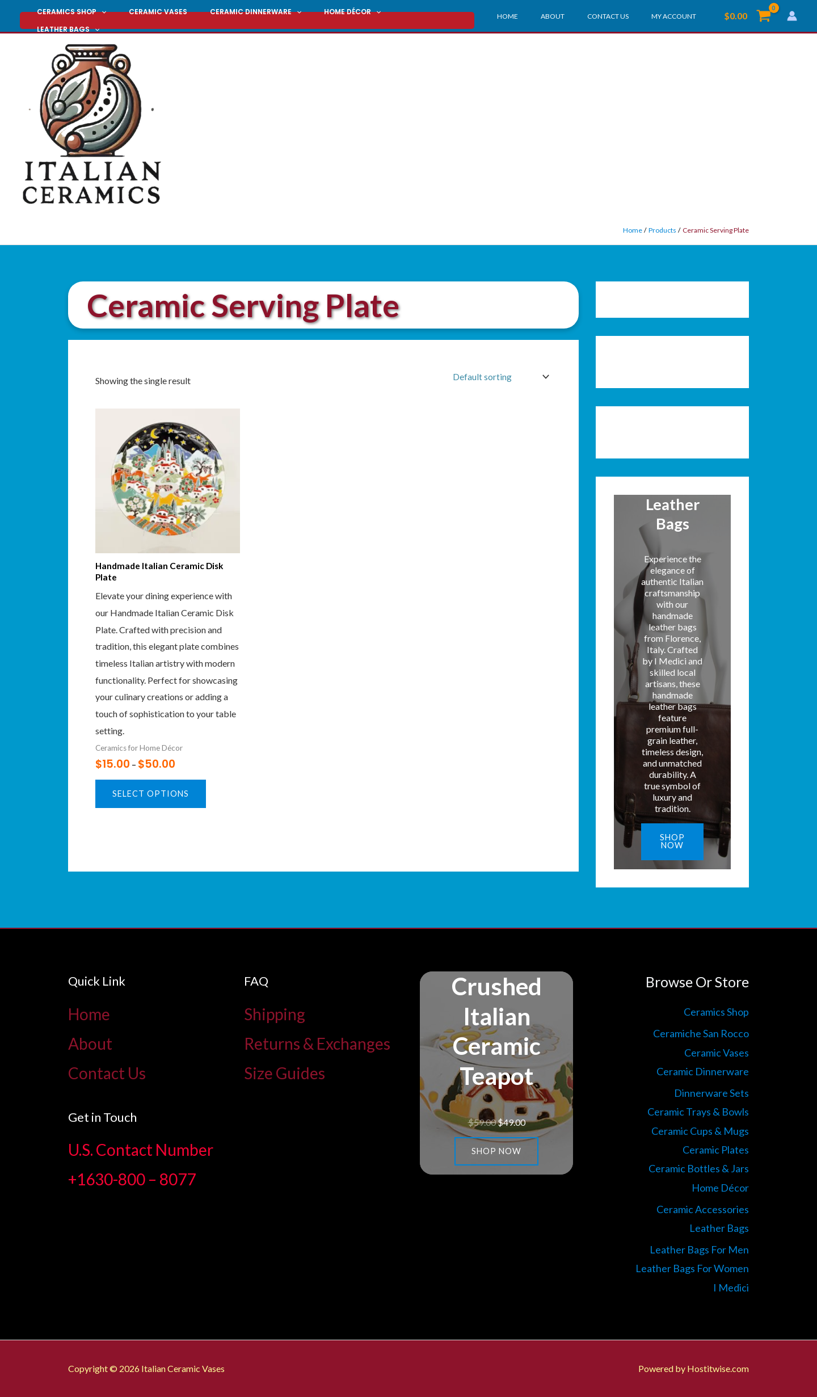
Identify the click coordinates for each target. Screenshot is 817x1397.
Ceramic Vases (144, 16)
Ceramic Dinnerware (233, 16)
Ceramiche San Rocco (701, 1033)
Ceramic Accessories (702, 1208)
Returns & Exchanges (317, 1043)
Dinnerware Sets (711, 1092)
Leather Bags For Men (699, 1249)
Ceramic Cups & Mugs (700, 1130)
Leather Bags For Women (692, 1268)
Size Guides (284, 1072)
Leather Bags (394, 16)
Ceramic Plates (716, 1149)
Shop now (672, 841)
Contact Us (621, 16)
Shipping (274, 1013)
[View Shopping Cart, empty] (747, 16)
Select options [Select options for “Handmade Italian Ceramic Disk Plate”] (151, 796)
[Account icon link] (792, 16)
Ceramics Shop (67, 16)
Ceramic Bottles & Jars (698, 1168)
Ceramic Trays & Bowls (698, 1111)
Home (539, 16)
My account (678, 16)
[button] (97, 16)
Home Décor (320, 16)
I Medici (731, 1287)
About (575, 16)
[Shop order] (498, 377)
